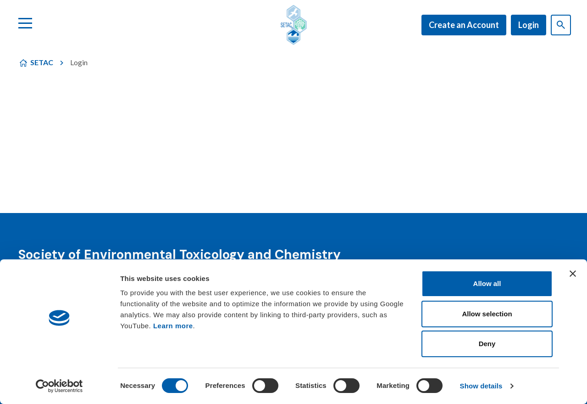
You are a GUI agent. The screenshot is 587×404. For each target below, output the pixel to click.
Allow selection (487, 314)
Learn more (173, 326)
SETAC (41, 62)
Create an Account (464, 25)
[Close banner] (573, 273)
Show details (481, 386)
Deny (487, 344)
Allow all (487, 283)
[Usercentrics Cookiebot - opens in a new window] (59, 386)
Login (528, 25)
